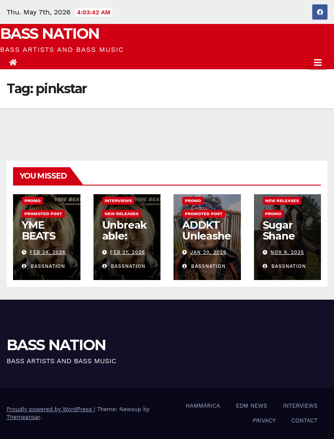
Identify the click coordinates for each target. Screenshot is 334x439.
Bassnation (43, 266)
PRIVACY (264, 420)
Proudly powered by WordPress (50, 409)
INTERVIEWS (118, 200)
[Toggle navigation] (317, 62)
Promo (32, 200)
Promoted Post (43, 213)
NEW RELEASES (122, 213)
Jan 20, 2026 (208, 252)
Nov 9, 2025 (287, 252)
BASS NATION (49, 33)
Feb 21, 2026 (127, 252)
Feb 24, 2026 (48, 252)
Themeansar (23, 417)
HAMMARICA (203, 405)
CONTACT (304, 420)
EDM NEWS (251, 405)
